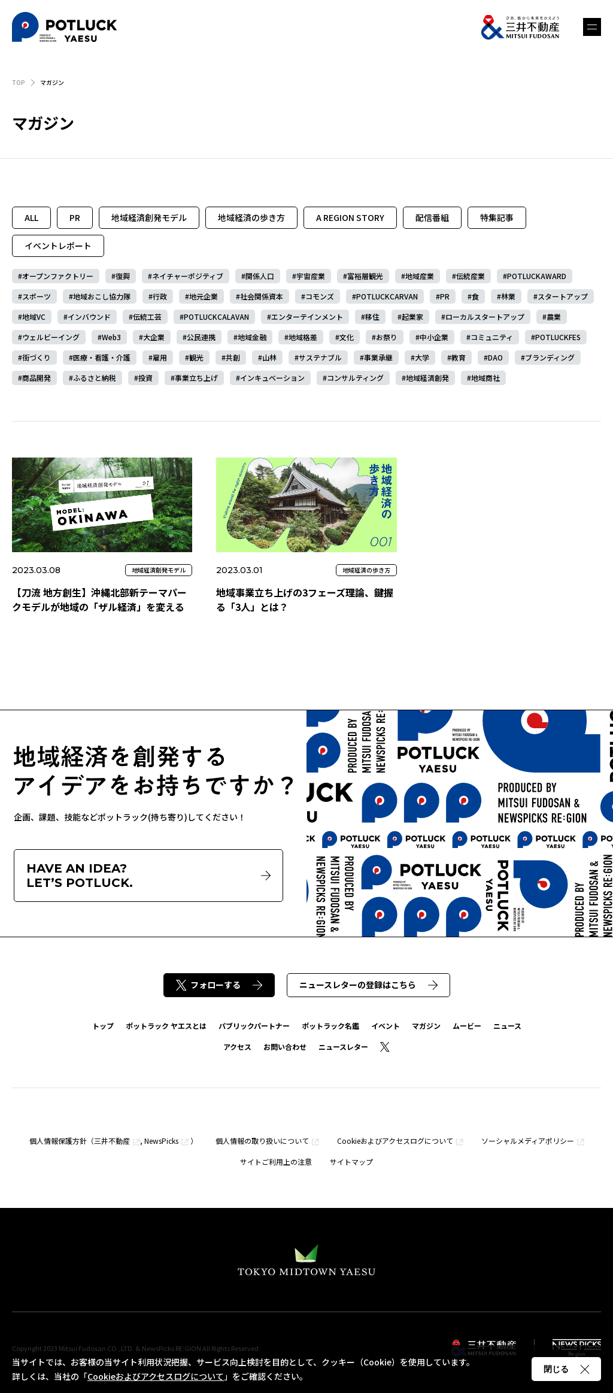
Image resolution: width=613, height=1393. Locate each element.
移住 (372, 316)
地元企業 (203, 296)
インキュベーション (272, 378)
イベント (385, 1025)
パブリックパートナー (254, 1025)
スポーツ (36, 296)
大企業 (154, 337)
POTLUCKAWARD (536, 276)
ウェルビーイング (51, 337)
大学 (422, 357)
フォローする (219, 985)
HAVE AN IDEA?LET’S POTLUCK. (148, 875)
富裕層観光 (365, 276)
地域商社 (485, 378)
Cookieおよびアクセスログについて (395, 1140)
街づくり (36, 357)
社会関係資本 (261, 296)
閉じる (566, 1369)
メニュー (592, 27)
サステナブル (320, 357)
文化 (346, 337)
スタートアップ (563, 296)
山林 (269, 357)
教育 (458, 357)
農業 (554, 316)
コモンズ (319, 296)
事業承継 (378, 357)
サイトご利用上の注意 (276, 1161)
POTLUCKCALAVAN (216, 316)
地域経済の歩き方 (251, 217)
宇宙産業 (310, 276)
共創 (233, 357)
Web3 (111, 337)
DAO (495, 357)
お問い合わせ (284, 1046)
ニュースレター (343, 1046)
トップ (103, 1025)
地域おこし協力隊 (102, 296)
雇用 (160, 357)
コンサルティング (355, 378)
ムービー (467, 1025)
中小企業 (434, 337)
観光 (196, 357)
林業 (508, 296)
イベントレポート (58, 246)
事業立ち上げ (196, 378)
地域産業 (419, 276)
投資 (145, 378)
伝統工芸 (147, 316)
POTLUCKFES (558, 337)
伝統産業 (470, 276)
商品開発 (36, 378)
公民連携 (201, 337)
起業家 (412, 316)
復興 (123, 276)
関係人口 (259, 276)
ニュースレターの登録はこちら (368, 985)
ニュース (507, 1025)
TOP (18, 82)
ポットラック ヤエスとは (166, 1025)
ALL (31, 217)
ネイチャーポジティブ (187, 276)
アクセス (237, 1046)
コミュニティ (492, 337)
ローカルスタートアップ (484, 316)
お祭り (386, 337)
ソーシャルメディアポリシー (527, 1140)
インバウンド (89, 316)
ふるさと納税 (94, 378)
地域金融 (252, 337)
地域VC (33, 316)
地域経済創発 (427, 378)
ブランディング (550, 357)
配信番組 (432, 217)
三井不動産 (112, 1140)
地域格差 (303, 337)
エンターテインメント (307, 316)
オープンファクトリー (57, 276)
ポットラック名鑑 (330, 1025)
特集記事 (497, 217)
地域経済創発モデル (149, 217)
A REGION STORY (350, 217)
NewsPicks (161, 1140)
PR (74, 217)
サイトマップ (351, 1161)
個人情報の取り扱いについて (262, 1140)
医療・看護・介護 (102, 357)
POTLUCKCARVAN (387, 296)
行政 (160, 296)
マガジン (426, 1025)
